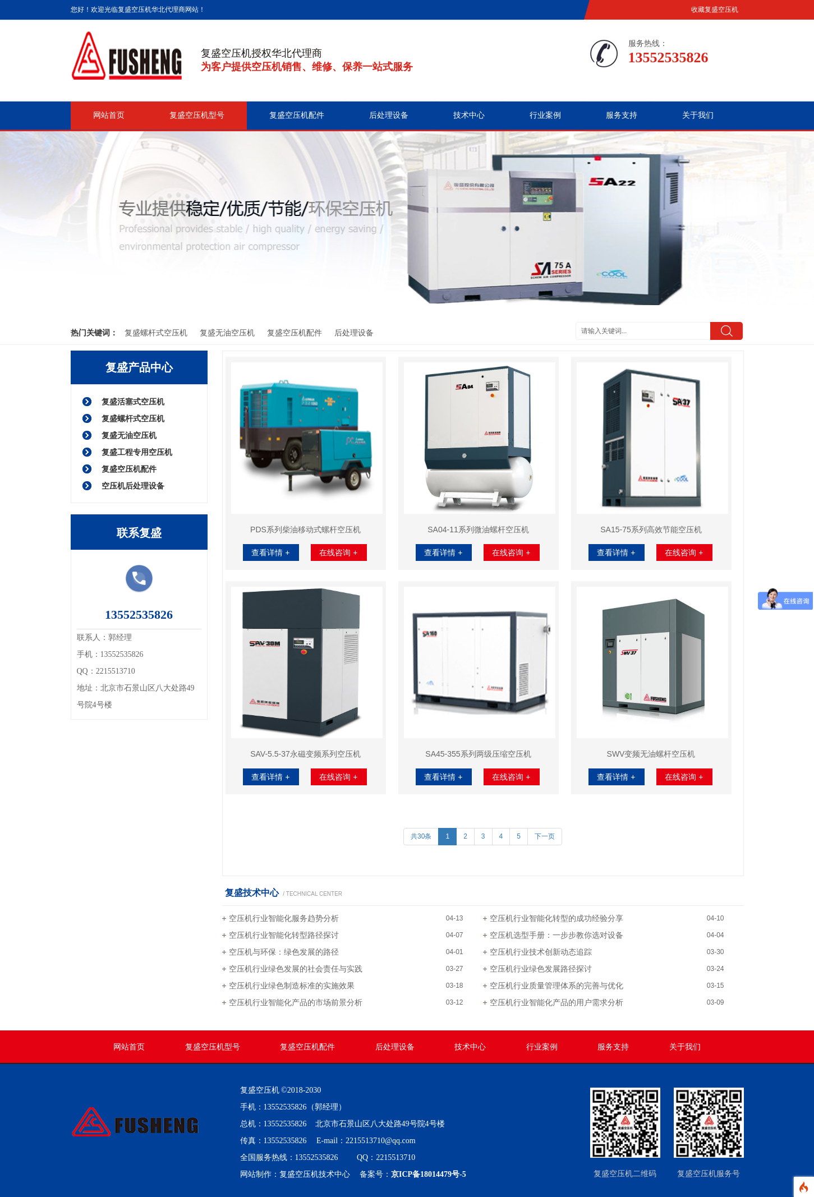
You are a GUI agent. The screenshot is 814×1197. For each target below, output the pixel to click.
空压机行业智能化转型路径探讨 (284, 935)
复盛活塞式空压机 (133, 401)
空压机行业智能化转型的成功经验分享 (556, 918)
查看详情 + (270, 552)
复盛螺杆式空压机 (156, 333)
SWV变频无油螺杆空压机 (651, 753)
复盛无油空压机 (227, 333)
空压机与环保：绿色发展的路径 (284, 951)
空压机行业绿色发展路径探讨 (541, 968)
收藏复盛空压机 (714, 9)
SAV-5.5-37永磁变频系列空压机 (305, 753)
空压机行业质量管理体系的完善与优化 (556, 985)
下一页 (545, 836)
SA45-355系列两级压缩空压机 (478, 753)
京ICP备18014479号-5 (428, 1174)
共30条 (421, 836)
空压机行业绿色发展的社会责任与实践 (295, 968)
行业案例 (545, 115)
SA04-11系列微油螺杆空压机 (477, 529)
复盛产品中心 (139, 367)
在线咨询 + (338, 552)
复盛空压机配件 (296, 115)
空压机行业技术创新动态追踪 (541, 951)
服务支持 (621, 115)
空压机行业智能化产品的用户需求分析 (556, 1002)
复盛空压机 (259, 1090)
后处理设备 (388, 115)
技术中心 (469, 115)
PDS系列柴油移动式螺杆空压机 (305, 529)
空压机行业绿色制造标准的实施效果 (292, 985)
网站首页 (109, 115)
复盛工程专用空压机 (137, 452)
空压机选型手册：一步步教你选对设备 (556, 935)
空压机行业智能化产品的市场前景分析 (295, 1002)
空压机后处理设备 (133, 485)
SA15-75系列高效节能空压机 (650, 529)
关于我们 (698, 115)
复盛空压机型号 (196, 115)
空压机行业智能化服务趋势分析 (284, 918)
